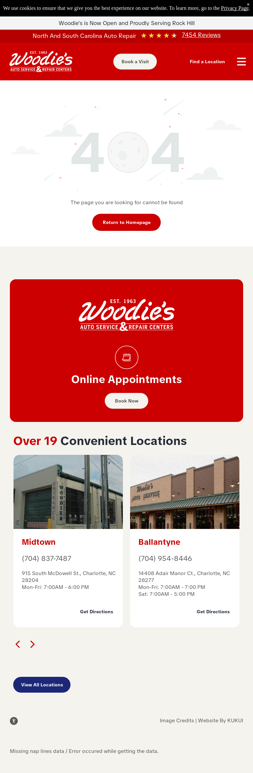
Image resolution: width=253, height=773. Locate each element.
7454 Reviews (201, 35)
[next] (32, 644)
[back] (17, 644)
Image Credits (177, 720)
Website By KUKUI (220, 720)
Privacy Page (235, 8)
